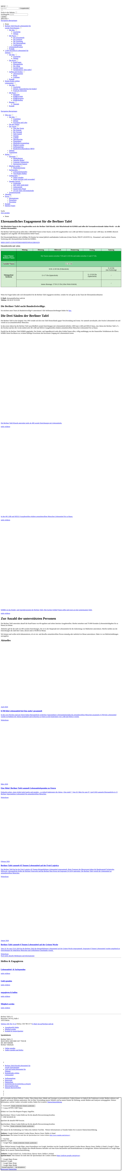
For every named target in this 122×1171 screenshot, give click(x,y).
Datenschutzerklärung (54, 1102)
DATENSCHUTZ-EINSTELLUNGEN (18, 1084)
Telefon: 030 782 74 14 (9, 1024)
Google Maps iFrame (10, 1159)
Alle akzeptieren (20, 1167)
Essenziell (6, 1106)
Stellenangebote (10, 1078)
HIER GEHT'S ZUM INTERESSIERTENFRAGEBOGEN (20, 242)
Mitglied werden (10, 1029)
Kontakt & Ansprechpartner (14, 1031)
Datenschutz (9, 1082)
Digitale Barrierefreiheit (13, 1088)
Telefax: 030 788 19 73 (24, 1024)
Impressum (8, 1080)
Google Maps (7, 1143)
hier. (70, 310)
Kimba (12, 1074)
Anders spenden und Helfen (14, 1050)
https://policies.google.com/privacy (68, 1155)
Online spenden (10, 1048)
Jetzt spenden (5, 213)
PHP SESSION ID (9, 1117)
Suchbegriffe (5, 14)
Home (7, 24)
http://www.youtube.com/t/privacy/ (60, 1135)
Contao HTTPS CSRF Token (12, 1108)
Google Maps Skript (10, 1163)
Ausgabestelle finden (12, 1027)
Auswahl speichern (7, 1167)
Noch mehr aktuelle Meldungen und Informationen (17, 956)
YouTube (6, 1126)
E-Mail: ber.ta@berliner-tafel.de (42, 1024)
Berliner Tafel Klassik (17, 1066)
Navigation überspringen (9, 20)
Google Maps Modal (10, 1165)
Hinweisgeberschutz (11, 1086)
